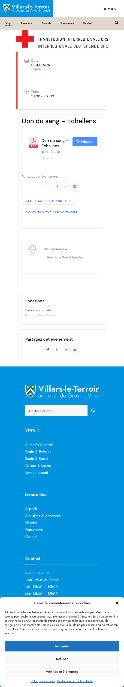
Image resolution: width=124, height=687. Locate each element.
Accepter (62, 646)
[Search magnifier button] (93, 410)
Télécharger (85, 142)
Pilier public (8, 24)
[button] (117, 603)
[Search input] (56, 411)
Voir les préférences (62, 671)
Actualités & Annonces (43, 516)
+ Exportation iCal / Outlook (49, 201)
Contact (87, 23)
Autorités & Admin (39, 444)
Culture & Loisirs (38, 465)
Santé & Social (36, 458)
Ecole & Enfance (38, 451)
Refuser (62, 658)
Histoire (31, 522)
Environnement (36, 472)
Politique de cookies (43, 681)
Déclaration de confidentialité (75, 681)
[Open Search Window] (116, 22)
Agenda (46, 23)
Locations (27, 23)
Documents (67, 23)
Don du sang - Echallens (55, 143)
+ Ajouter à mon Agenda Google (52, 211)
